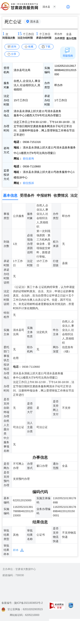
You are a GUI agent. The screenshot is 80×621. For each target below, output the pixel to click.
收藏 (30, 46)
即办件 (58, 34)
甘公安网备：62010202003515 (22, 609)
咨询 (13, 46)
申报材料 (44, 196)
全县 (69, 34)
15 (19, 33)
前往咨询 (28, 158)
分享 (13, 54)
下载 (47, 46)
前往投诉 (28, 183)
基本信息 (10, 196)
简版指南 (68, 55)
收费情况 (61, 196)
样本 (16, 550)
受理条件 (27, 196)
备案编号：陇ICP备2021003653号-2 (22, 602)
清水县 (34, 21)
